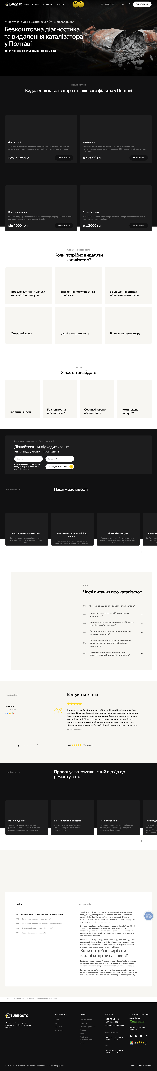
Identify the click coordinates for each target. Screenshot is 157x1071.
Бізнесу (83, 1030)
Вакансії (83, 1023)
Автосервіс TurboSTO (14, 998)
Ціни (57, 1020)
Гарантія (58, 1027)
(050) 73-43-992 (112, 1019)
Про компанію (86, 1020)
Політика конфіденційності (87, 1038)
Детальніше (25, 469)
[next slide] (149, 551)
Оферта (83, 1043)
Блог (82, 1034)
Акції (57, 1023)
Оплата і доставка (88, 1027)
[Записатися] (142, 4)
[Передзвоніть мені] (59, 466)
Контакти (60, 4)
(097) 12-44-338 (111, 1022)
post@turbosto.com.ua (114, 1025)
